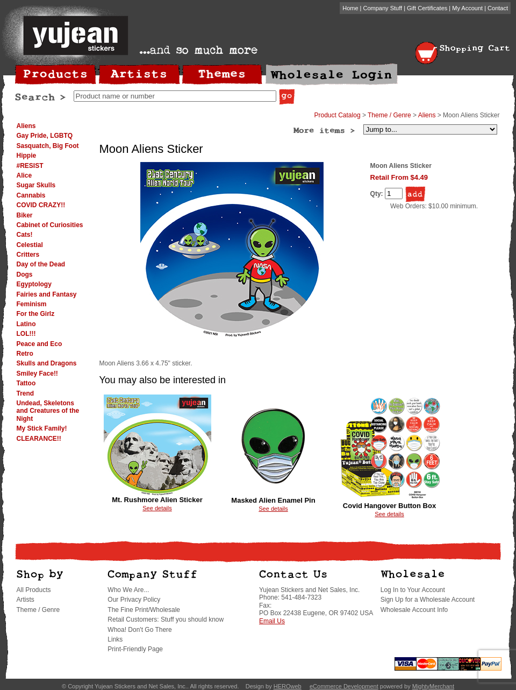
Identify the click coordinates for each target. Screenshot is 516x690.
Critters (28, 254)
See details (156, 508)
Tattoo (26, 383)
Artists (25, 599)
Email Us (272, 621)
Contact (498, 8)
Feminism (32, 304)
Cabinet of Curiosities (50, 225)
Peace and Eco (39, 344)
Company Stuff (383, 8)
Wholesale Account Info (414, 610)
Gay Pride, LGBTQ (45, 135)
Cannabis (31, 195)
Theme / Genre (389, 115)
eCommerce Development (344, 686)
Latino (26, 324)
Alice (24, 175)
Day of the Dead (41, 264)
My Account (467, 8)
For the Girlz (36, 314)
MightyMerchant (433, 686)
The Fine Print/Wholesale (144, 610)
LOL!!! (26, 333)
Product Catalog (337, 115)
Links (115, 639)
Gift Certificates (427, 8)
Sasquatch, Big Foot (48, 146)
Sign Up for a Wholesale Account (428, 599)
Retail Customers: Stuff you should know (166, 619)
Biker (25, 215)
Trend (25, 393)
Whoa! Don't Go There (139, 629)
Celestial (30, 245)
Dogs (25, 274)
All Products (34, 590)
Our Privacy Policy (134, 599)
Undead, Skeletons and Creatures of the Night (48, 411)
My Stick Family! (42, 428)
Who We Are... (128, 590)
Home (350, 8)
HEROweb (288, 686)
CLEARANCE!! (39, 438)
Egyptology (34, 284)
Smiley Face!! (37, 373)
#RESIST (30, 166)
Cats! (25, 234)
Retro (25, 353)
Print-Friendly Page (135, 649)
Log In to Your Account (413, 590)
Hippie (27, 155)
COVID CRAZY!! (41, 205)
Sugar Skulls (36, 185)
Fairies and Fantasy (47, 294)
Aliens (26, 126)
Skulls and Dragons (47, 363)
